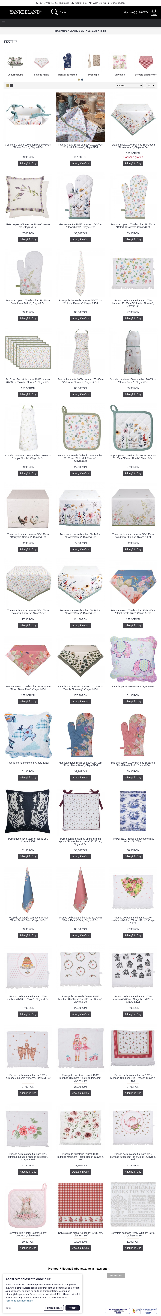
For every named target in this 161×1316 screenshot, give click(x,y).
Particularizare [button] (54, 1307)
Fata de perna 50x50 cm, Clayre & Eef (133, 686)
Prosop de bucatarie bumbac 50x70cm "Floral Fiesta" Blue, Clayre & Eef (28, 919)
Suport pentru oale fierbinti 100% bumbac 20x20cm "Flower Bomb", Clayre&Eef (133, 457)
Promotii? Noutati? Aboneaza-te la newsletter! (79, 1268)
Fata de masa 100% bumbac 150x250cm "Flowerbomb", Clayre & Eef (133, 146)
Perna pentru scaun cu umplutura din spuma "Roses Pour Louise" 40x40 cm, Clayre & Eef (80, 841)
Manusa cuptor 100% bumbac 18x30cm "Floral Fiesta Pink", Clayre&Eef (133, 764)
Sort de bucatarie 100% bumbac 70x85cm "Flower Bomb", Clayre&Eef (133, 380)
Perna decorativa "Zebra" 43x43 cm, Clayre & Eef (28, 840)
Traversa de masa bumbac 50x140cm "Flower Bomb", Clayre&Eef (80, 535)
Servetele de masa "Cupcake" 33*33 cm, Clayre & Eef (80, 1234)
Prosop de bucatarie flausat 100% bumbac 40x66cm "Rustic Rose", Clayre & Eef (80, 1157)
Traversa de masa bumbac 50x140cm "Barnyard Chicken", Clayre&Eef (28, 535)
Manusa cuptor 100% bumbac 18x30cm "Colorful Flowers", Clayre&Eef (133, 225)
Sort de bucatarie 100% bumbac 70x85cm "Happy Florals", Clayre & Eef (28, 457)
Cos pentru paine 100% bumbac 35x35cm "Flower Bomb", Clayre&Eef (28, 146)
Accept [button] (72, 1307)
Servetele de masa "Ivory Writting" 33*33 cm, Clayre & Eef (133, 1234)
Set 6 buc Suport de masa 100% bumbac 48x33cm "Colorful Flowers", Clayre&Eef (27, 380)
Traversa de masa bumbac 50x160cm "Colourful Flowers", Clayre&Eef (28, 611)
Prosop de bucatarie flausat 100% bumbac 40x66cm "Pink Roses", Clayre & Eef (133, 1078)
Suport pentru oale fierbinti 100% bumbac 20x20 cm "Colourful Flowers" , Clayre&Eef (80, 458)
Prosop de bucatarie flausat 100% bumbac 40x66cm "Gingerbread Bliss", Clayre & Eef (133, 999)
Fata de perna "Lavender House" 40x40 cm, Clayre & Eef (28, 225)
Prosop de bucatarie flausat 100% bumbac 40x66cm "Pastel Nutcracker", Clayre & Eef (80, 1078)
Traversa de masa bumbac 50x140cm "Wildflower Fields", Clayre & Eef (133, 535)
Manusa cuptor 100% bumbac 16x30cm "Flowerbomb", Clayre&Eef (80, 225)
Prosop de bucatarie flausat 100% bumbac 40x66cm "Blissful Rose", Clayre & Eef (133, 920)
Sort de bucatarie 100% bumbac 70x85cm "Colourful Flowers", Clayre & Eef (81, 380)
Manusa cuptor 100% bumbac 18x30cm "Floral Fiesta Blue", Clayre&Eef (80, 764)
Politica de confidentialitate (19, 1300)
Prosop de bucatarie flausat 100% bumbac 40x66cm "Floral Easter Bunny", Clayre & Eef (80, 999)
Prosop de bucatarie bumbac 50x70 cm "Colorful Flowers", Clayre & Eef (80, 302)
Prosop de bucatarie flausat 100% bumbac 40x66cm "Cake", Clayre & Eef (28, 998)
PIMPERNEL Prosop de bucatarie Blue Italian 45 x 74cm (133, 840)
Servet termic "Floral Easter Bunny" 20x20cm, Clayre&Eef (28, 1234)
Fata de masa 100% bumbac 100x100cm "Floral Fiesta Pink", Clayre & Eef (27, 688)
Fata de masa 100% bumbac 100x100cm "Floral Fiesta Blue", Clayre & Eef (133, 611)
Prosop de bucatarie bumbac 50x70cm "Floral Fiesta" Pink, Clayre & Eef (80, 919)
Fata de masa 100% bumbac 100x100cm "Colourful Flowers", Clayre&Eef (80, 146)
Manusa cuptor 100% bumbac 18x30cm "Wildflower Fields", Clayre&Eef (28, 302)
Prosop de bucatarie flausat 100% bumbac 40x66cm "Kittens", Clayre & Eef (28, 1076)
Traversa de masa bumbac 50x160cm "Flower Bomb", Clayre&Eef (80, 611)
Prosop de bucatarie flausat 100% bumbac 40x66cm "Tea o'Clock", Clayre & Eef (133, 1157)
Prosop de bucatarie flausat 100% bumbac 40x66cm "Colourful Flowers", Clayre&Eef (133, 303)
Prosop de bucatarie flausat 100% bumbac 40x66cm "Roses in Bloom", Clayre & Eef (28, 1157)
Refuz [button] (8, 1308)
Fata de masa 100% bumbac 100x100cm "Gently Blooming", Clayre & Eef (80, 688)
